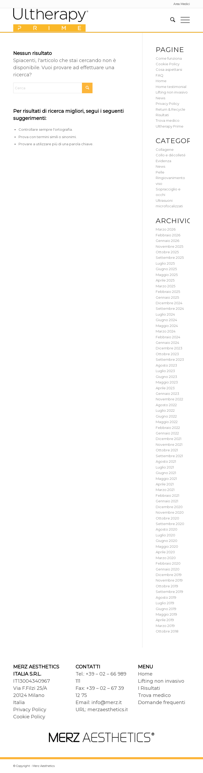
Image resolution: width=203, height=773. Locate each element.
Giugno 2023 (166, 376)
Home (161, 81)
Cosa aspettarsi (169, 69)
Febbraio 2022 (168, 427)
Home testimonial (171, 87)
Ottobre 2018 (167, 631)
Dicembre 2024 (169, 303)
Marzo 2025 (165, 286)
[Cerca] (170, 20)
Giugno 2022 (166, 416)
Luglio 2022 (165, 410)
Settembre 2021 (169, 456)
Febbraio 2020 (168, 563)
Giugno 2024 (166, 320)
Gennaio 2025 (167, 297)
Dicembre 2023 (169, 348)
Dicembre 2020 (169, 507)
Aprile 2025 (165, 280)
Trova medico (167, 120)
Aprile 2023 (165, 388)
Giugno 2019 (166, 609)
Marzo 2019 (165, 626)
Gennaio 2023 (167, 393)
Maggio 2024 (167, 326)
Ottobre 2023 (167, 354)
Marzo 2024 (166, 331)
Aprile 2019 (165, 620)
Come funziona (169, 58)
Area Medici (181, 4)
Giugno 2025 (166, 269)
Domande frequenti (161, 702)
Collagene (165, 149)
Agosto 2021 (166, 461)
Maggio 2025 (167, 275)
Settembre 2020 (170, 524)
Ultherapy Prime (169, 126)
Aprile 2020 (165, 552)
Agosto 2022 (166, 405)
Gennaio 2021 (167, 501)
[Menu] (182, 20)
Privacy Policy (167, 103)
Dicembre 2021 (168, 439)
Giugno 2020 (166, 540)
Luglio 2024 (165, 314)
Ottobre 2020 (167, 518)
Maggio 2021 (166, 478)
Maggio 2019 (166, 614)
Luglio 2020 (165, 535)
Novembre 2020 (170, 512)
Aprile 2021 (165, 484)
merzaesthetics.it (107, 710)
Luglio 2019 (165, 603)
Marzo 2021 (165, 490)
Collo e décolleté (171, 155)
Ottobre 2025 (167, 252)
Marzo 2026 (166, 229)
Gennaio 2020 (167, 569)
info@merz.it (106, 702)
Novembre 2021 (169, 444)
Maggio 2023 (167, 382)
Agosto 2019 (166, 597)
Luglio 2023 (165, 371)
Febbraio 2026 (168, 235)
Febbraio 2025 (168, 291)
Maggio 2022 (167, 422)
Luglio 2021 (165, 467)
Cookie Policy (167, 64)
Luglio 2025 (165, 263)
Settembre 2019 (169, 591)
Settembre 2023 (170, 359)
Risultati (162, 115)
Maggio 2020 (167, 546)
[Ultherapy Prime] (50, 20)
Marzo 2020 (166, 558)
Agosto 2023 (166, 365)
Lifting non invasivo (172, 92)
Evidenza (163, 161)
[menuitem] (180, 4)
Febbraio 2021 (167, 495)
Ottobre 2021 (167, 450)
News (160, 98)
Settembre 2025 (170, 257)
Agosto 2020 (166, 529)
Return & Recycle (170, 109)
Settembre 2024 (170, 308)
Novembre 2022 (169, 399)
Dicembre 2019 (169, 575)
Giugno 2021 (166, 473)
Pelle (160, 172)
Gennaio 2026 (167, 240)
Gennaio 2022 (167, 433)
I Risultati (149, 688)
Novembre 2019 (169, 580)
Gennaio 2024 (167, 342)
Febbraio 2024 (168, 337)
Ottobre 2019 (167, 586)
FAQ (159, 75)
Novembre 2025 (169, 246)
